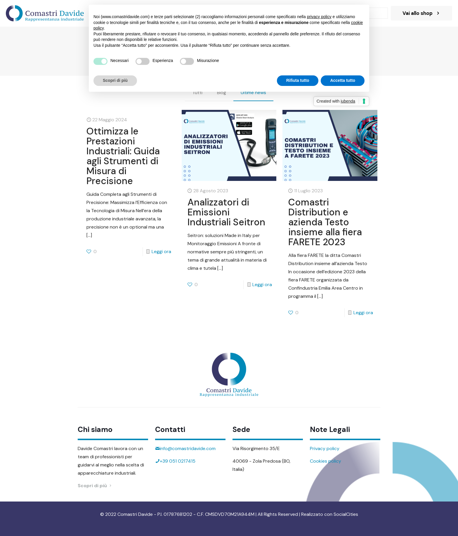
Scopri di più (95, 486)
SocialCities (346, 514)
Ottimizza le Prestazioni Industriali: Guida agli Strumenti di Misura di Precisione (123, 156)
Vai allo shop (421, 13)
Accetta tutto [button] (342, 80)
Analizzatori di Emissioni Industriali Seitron (226, 212)
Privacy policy (324, 448)
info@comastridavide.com (188, 448)
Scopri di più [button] (115, 80)
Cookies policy (325, 461)
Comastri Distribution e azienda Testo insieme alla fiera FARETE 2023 (325, 222)
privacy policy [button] (319, 16)
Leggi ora (161, 251)
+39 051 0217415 (177, 461)
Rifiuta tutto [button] (297, 80)
